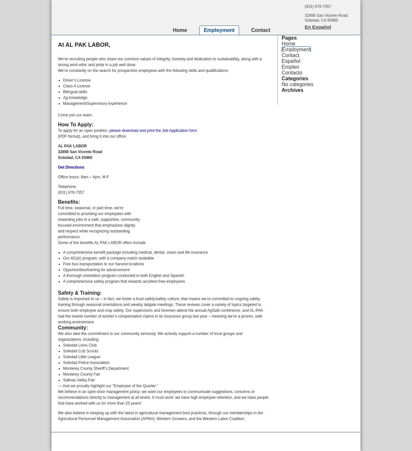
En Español (318, 27)
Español (291, 61)
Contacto (292, 72)
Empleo (290, 67)
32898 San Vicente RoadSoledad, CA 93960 (326, 18)
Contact (260, 30)
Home (180, 30)
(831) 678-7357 (318, 6)
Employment (219, 30)
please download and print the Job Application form (153, 130)
